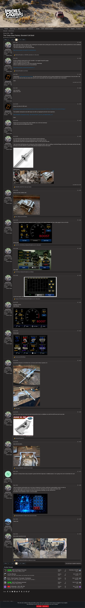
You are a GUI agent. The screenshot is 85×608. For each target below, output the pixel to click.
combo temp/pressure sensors (26, 76)
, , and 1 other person (27, 54)
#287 (80, 136)
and (21, 70)
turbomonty (6, 37)
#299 (80, 519)
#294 (80, 360)
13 (12, 39)
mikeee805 (9, 587)
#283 (80, 74)
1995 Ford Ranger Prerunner (19, 570)
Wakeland (9, 579)
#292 (80, 302)
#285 (80, 103)
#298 (80, 485)
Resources (30, 28)
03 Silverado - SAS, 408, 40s (17, 586)
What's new (12, 28)
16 (18, 39)
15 (16, 39)
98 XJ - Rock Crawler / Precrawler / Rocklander (19, 578)
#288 (80, 190)
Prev (6, 39)
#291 (80, 275)
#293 (80, 330)
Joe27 (8, 583)
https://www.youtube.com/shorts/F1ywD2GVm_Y (24, 67)
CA (11, 530)
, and (21, 216)
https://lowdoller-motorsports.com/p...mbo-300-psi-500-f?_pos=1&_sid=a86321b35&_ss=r (33, 114)
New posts (5, 30)
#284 (80, 88)
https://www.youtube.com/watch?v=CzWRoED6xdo (24, 50)
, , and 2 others (23, 186)
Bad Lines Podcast (22, 28)
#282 (80, 58)
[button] (16, 28)
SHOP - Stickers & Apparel (47, 28)
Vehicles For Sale (21, 571)
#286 (80, 120)
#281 (80, 42)
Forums (6, 28)
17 (20, 39)
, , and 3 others (25, 560)
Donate (37, 28)
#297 (80, 471)
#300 (80, 533)
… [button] (10, 39)
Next (23, 39)
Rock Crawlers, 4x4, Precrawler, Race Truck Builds (25, 575)
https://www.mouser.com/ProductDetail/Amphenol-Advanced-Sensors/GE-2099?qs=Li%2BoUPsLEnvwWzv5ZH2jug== (39, 109)
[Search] (79, 28)
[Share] (78, 42)
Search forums (11, 30)
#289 (80, 220)
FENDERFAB (9, 571)
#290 (80, 248)
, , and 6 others (26, 515)
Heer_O (77, 571)
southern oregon (9, 55)
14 (14, 39)
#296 (80, 441)
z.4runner (9, 575)
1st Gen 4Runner (11, 574)
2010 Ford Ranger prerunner (19, 582)
